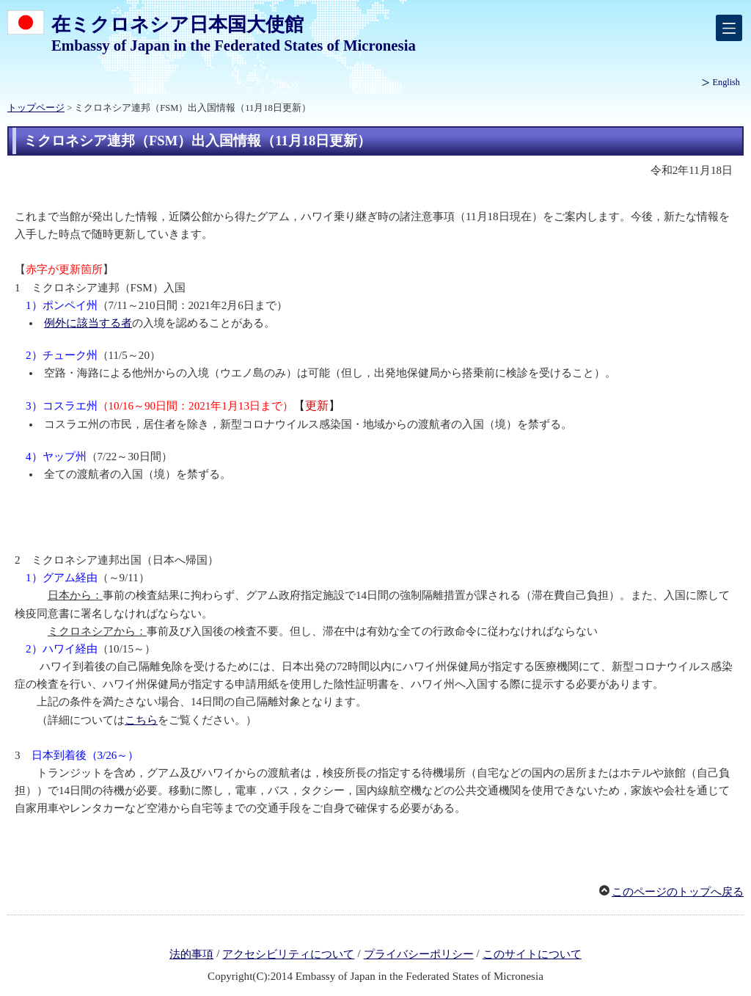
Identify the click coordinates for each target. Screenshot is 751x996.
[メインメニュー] (729, 28)
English (726, 82)
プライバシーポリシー (419, 954)
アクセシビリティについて (288, 954)
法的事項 (191, 954)
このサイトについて (532, 954)
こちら (141, 720)
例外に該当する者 (88, 323)
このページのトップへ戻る (678, 892)
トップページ (36, 108)
